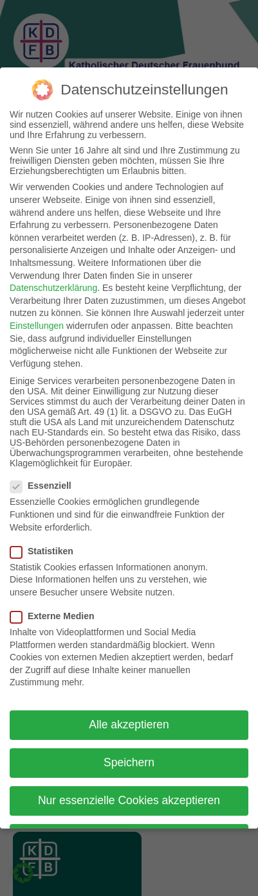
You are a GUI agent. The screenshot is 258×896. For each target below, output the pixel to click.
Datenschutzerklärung (53, 275)
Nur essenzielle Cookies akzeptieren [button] (129, 788)
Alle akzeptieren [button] (129, 712)
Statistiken (46, 538)
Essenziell (45, 473)
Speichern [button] (129, 750)
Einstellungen (37, 313)
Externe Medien (56, 603)
